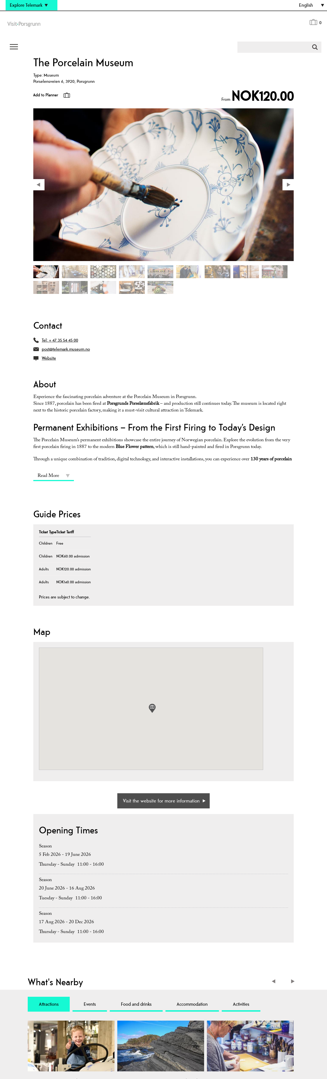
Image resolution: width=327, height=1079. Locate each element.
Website (49, 358)
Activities (241, 1004)
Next (293, 982)
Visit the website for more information (161, 800)
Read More (48, 476)
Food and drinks (136, 1004)
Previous (274, 982)
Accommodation (192, 1004)
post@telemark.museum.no (66, 349)
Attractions (49, 1004)
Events (90, 1004)
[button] (152, 708)
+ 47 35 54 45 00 (63, 340)
